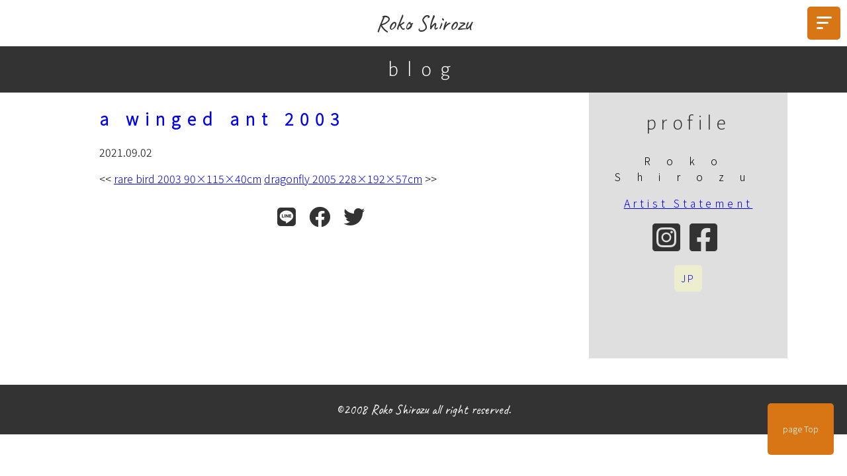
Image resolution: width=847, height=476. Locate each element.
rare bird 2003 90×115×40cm (187, 178)
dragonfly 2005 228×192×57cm (343, 178)
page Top (801, 429)
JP (688, 278)
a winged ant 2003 (222, 118)
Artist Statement (688, 203)
